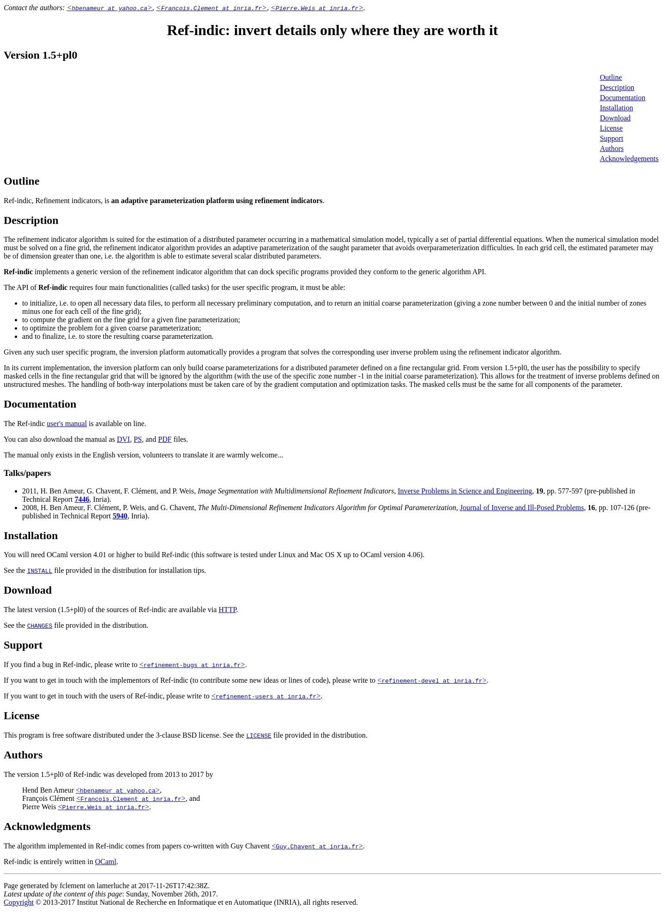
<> (109, 8)
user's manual (67, 423)
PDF (164, 439)
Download (615, 118)
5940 (120, 516)
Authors (612, 148)
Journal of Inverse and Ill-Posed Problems (522, 507)
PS (137, 439)
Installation (616, 108)
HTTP (227, 609)
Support (611, 138)
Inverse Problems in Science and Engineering (465, 491)
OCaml (105, 862)
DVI (123, 439)
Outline (611, 77)
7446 (82, 499)
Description (617, 87)
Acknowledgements (629, 158)
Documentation (623, 98)
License (611, 128)
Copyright (19, 902)
